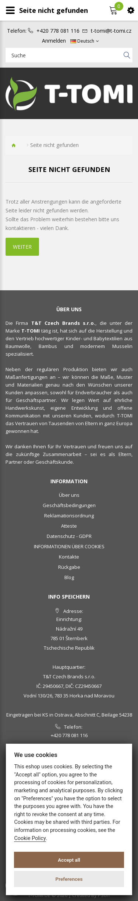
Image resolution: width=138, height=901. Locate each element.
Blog (69, 577)
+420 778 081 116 (57, 31)
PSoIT (104, 895)
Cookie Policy (30, 838)
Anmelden (54, 41)
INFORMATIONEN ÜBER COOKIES (69, 546)
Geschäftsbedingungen (69, 505)
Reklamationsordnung (69, 515)
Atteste (69, 526)
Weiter (22, 246)
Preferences (69, 879)
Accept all (69, 860)
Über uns (69, 495)
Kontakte (69, 556)
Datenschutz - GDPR (69, 536)
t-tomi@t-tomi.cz (111, 31)
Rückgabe (69, 567)
